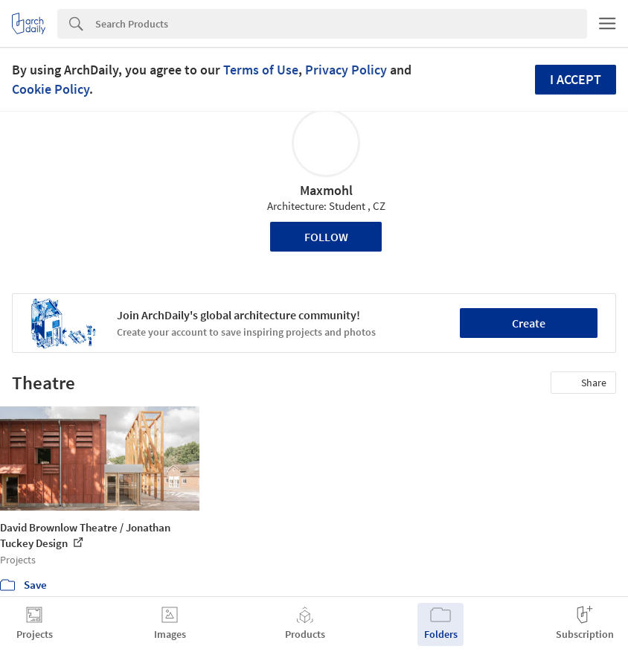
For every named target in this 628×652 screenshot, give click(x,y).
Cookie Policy (50, 89)
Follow (326, 236)
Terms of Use (260, 69)
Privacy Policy (346, 69)
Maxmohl (326, 190)
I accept (575, 79)
